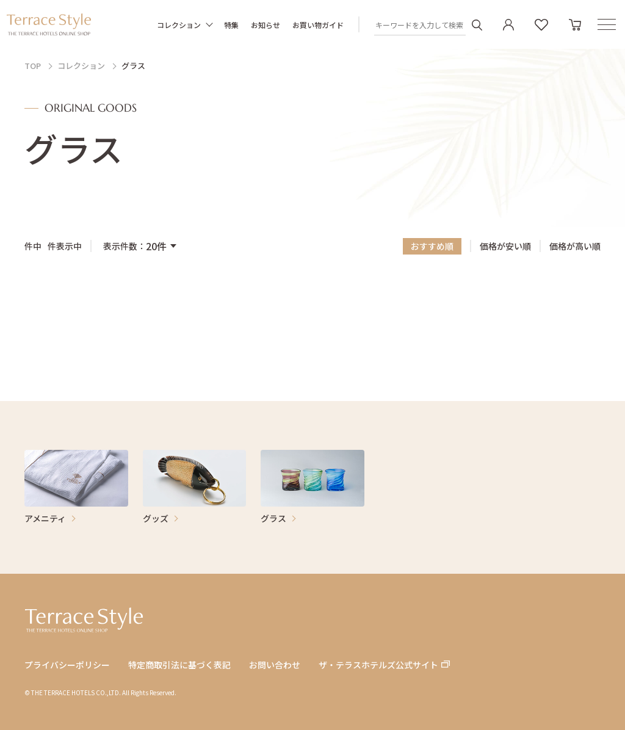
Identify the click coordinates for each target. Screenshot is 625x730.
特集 (231, 24)
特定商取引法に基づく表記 (179, 665)
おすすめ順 (432, 246)
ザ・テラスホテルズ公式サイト (378, 665)
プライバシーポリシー (67, 665)
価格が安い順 (505, 246)
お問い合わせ (274, 665)
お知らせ (265, 24)
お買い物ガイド (318, 24)
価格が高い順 (575, 246)
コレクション (179, 24)
